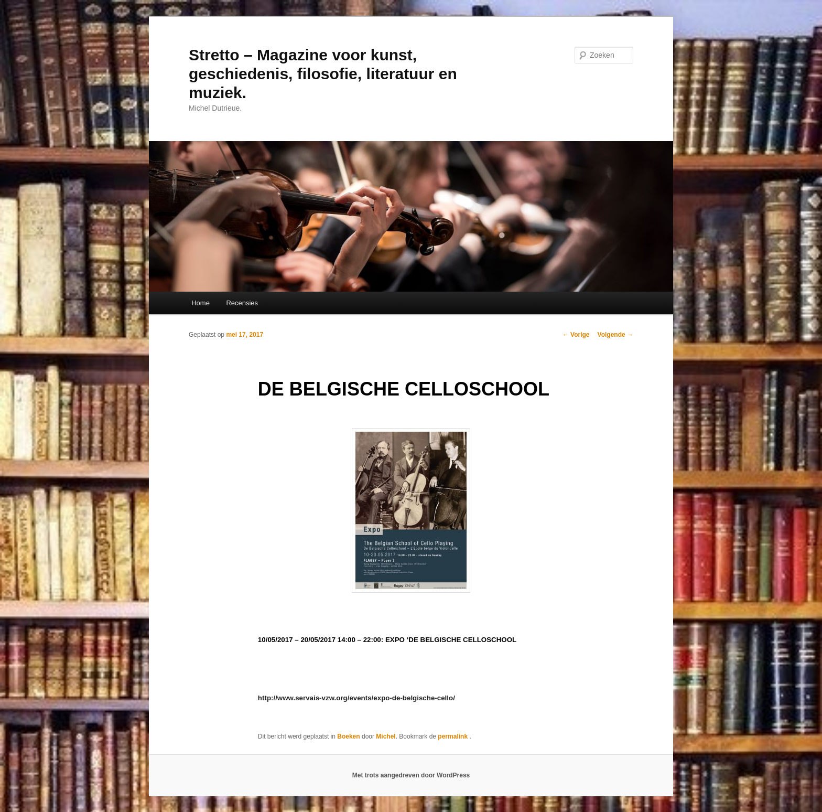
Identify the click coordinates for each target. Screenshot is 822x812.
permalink (453, 736)
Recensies (242, 303)
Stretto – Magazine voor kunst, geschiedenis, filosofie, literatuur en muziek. (323, 73)
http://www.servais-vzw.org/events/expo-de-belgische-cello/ (356, 698)
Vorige (576, 334)
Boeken (348, 736)
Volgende (615, 334)
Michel (385, 736)
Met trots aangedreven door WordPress (411, 775)
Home (200, 303)
